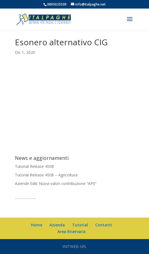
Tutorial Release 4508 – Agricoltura (46, 175)
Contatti (103, 224)
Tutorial (80, 224)
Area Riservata (71, 231)
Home (36, 224)
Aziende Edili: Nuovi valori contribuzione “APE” (56, 183)
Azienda (57, 224)
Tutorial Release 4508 (34, 166)
